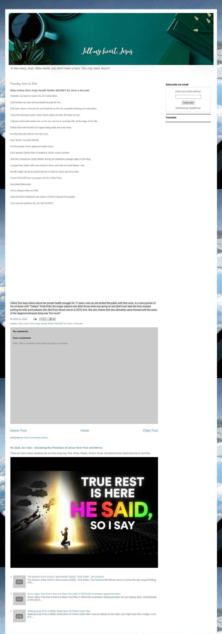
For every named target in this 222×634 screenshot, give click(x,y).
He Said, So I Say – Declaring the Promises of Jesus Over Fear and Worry (56, 447)
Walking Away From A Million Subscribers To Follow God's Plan (58, 611)
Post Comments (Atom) (36, 437)
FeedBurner (195, 108)
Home (85, 430)
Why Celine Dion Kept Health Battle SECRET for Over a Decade (50, 323)
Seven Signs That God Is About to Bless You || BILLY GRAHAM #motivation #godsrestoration (73, 594)
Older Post (150, 430)
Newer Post (18, 430)
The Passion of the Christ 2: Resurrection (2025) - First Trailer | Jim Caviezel (65, 576)
